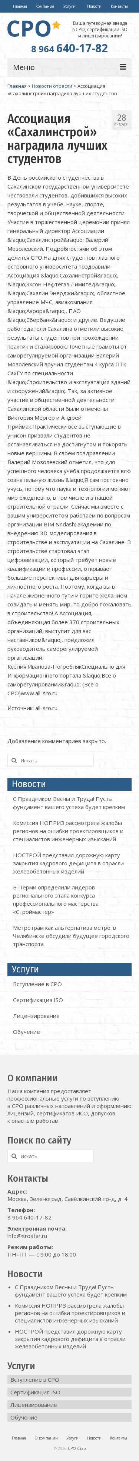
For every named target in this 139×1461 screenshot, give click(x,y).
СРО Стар (77, 1448)
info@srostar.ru (27, 1235)
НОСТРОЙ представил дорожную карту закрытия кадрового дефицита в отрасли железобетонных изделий (68, 863)
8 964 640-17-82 (29, 1217)
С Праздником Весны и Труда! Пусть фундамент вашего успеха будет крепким (71, 1290)
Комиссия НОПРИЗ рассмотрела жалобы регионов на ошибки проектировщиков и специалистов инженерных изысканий (68, 831)
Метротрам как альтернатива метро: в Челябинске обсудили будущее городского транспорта (71, 936)
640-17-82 (69, 48)
